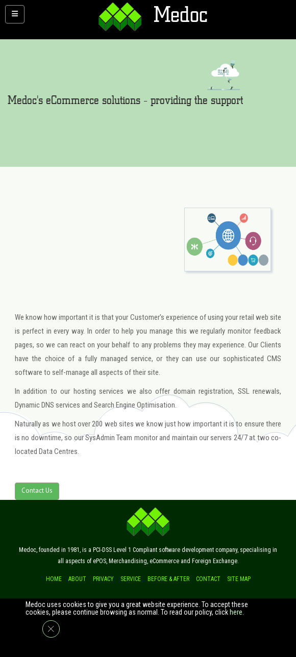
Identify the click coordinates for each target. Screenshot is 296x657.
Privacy (103, 579)
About (77, 579)
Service (130, 579)
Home (54, 579)
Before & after (168, 579)
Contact (208, 579)
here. (237, 612)
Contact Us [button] (37, 491)
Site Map (239, 579)
